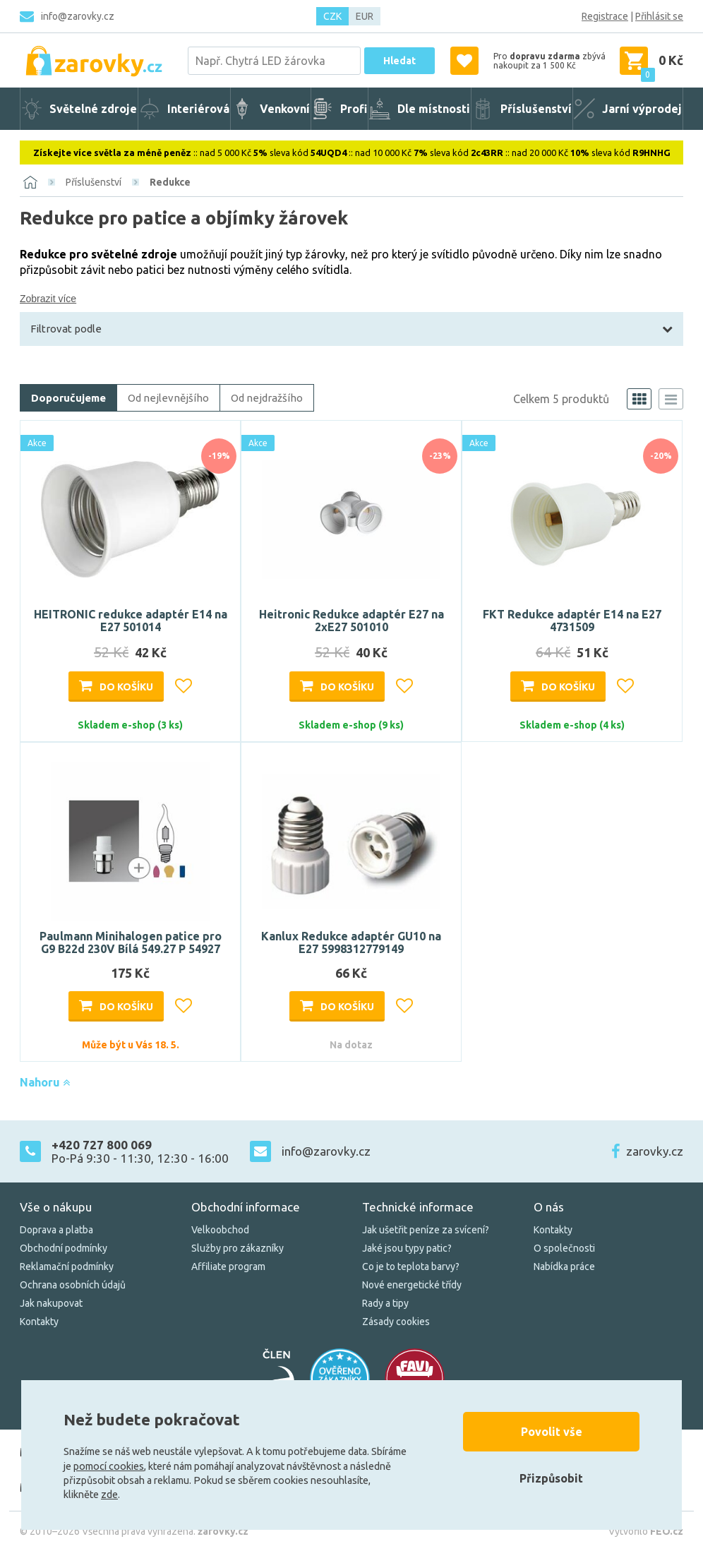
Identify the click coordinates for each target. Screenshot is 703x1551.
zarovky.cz (654, 1151)
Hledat (399, 60)
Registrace (605, 16)
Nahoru (45, 1082)
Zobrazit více (48, 298)
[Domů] (30, 182)
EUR (364, 16)
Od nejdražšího (267, 398)
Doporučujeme (68, 398)
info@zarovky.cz (77, 16)
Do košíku (126, 687)
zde (109, 1494)
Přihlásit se (659, 16)
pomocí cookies (108, 1466)
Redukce (170, 182)
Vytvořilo (645, 1531)
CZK (332, 16)
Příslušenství (93, 182)
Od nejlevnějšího (168, 398)
